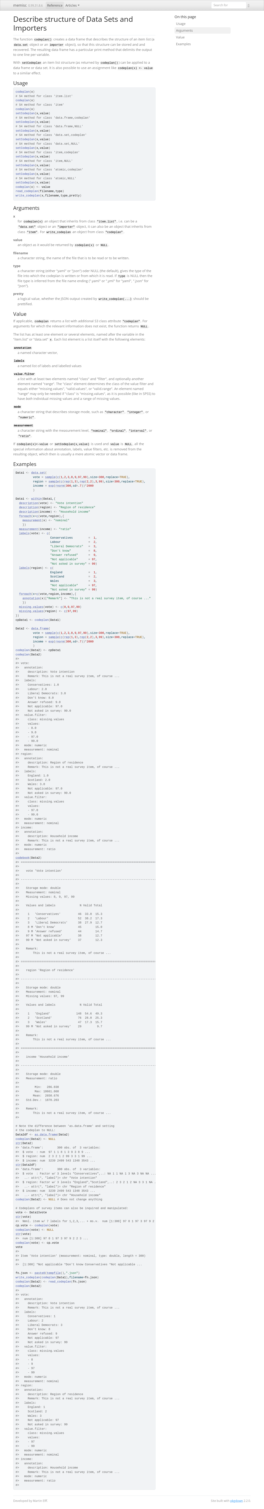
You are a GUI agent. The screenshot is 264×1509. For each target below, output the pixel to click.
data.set (38, 473)
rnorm (59, 486)
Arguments (184, 30)
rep (66, 481)
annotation (31, 598)
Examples (183, 44)
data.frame (40, 628)
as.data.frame (46, 1134)
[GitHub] (248, 5)
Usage (181, 23)
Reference (55, 5)
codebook (23, 858)
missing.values (31, 607)
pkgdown (236, 1501)
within (36, 499)
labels (24, 533)
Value (180, 37)
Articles (71, 5)
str (18, 1143)
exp (51, 486)
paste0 (40, 1273)
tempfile (54, 1273)
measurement (32, 520)
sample (50, 477)
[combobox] (228, 5)
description (28, 503)
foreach (25, 516)
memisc (20, 5)
